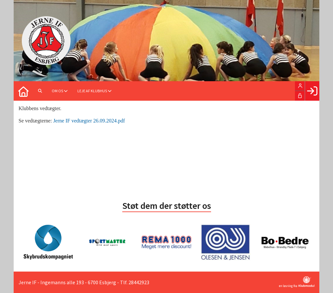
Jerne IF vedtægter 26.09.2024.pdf (89, 120)
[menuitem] (23, 91)
